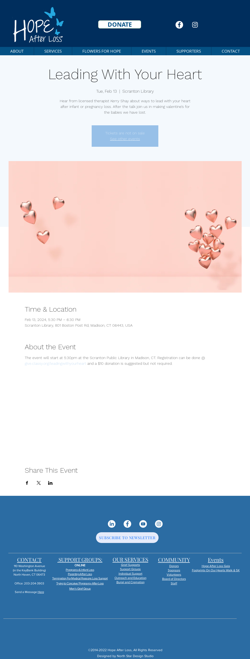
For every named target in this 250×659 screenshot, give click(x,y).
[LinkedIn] (111, 524)
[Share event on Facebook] (27, 483)
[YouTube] (143, 524)
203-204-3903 (34, 583)
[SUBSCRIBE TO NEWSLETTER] (127, 537)
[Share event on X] (38, 483)
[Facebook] (179, 25)
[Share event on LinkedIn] (50, 483)
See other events (125, 139)
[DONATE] (119, 24)
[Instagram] (195, 25)
